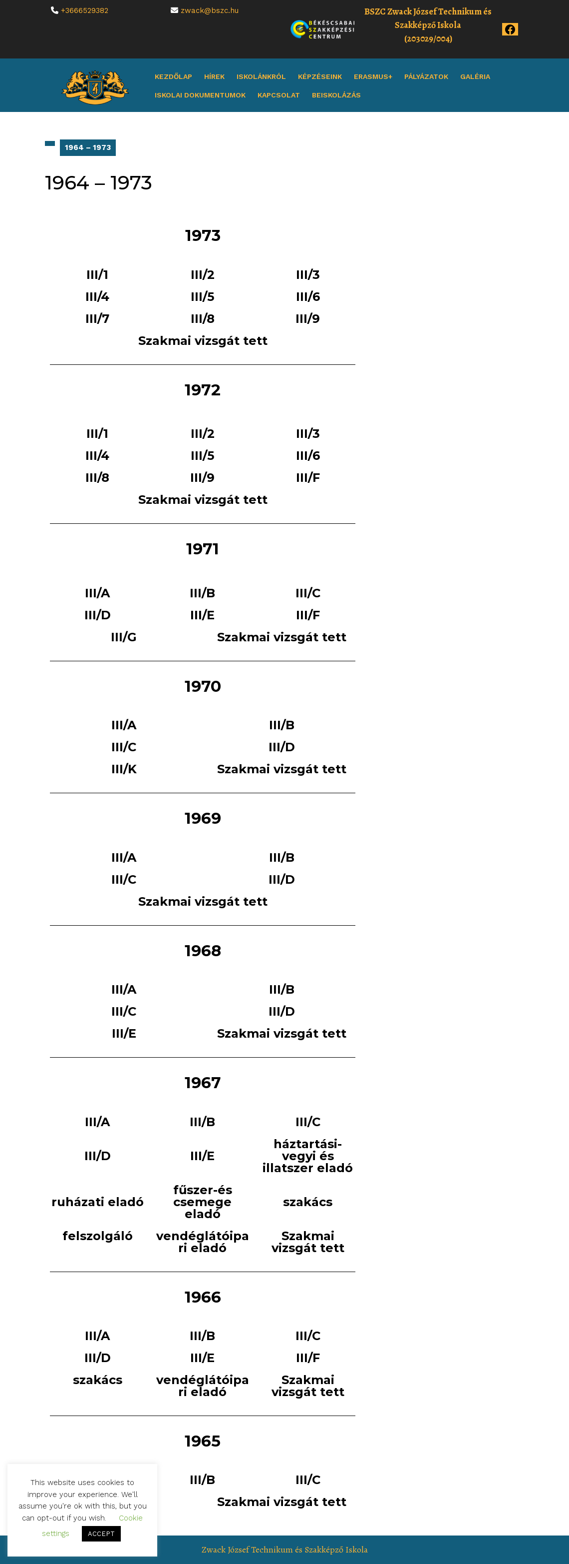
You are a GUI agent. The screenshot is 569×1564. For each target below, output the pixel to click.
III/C (307, 593)
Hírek (214, 76)
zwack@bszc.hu (210, 10)
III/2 (203, 274)
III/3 (308, 274)
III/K (124, 769)
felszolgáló (97, 1236)
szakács (307, 1202)
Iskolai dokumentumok (200, 95)
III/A (97, 593)
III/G (124, 637)
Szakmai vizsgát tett (203, 340)
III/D (97, 615)
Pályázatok (426, 76)
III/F (308, 477)
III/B (202, 593)
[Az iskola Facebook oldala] (510, 28)
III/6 (308, 296)
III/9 (307, 318)
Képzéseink (320, 76)
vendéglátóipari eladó (202, 1242)
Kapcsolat (279, 95)
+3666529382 (84, 10)
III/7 (97, 318)
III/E (202, 615)
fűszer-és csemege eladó (202, 1202)
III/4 (97, 296)
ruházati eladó (97, 1202)
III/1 (97, 274)
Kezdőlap (173, 76)
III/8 (203, 318)
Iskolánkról (261, 76)
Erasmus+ (373, 76)
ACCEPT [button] (101, 1534)
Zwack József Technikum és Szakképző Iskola (285, 1550)
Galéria (475, 76)
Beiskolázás (336, 95)
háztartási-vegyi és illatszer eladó (308, 1156)
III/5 (202, 296)
